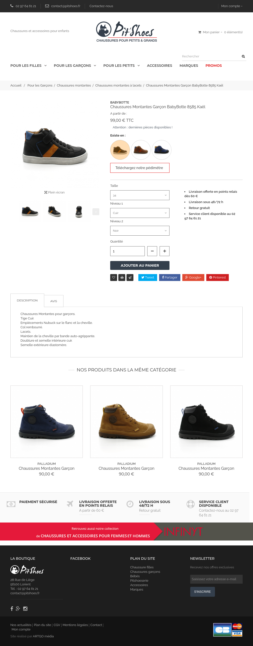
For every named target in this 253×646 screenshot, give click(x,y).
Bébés (135, 576)
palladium (47, 464)
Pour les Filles (26, 65)
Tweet (147, 277)
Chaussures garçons (145, 572)
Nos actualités (20, 625)
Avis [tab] (53, 301)
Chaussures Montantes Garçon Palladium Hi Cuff (47, 468)
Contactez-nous (101, 6)
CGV (57, 625)
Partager (169, 277)
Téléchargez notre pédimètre (139, 168)
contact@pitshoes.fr (65, 6)
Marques (189, 65)
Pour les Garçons (73, 65)
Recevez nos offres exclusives (212, 567)
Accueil (15, 85)
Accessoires (159, 65)
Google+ (193, 277)
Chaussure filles (141, 567)
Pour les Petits (119, 65)
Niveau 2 (117, 221)
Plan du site (42, 625)
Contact (96, 625)
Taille (114, 186)
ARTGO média (43, 636)
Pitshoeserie (139, 580)
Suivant (95, 211)
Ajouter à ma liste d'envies (113, 277)
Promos (214, 65)
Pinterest (217, 277)
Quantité (116, 241)
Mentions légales (75, 625)
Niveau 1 (117, 203)
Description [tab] (27, 300)
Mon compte (230, 6)
